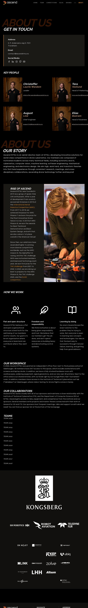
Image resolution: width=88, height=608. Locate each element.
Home (35, 2)
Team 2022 (7, 436)
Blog (61, 2)
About (80, 2)
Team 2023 (7, 432)
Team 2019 (7, 450)
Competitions (51, 2)
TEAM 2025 (7, 423)
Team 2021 (7, 441)
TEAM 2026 (7, 418)
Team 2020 (7, 445)
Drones (69, 2)
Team (42, 2)
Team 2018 (7, 454)
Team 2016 (7, 463)
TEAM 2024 (7, 427)
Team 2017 (7, 459)
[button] (51, 3)
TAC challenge (16, 266)
